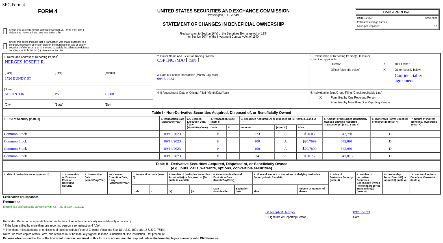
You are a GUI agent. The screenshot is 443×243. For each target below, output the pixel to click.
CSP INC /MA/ (171, 60)
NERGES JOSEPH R (24, 61)
